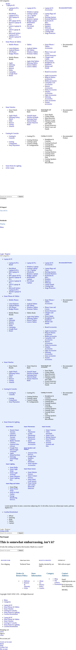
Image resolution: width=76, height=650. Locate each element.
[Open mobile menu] (2, 227)
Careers (41, 588)
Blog (56, 579)
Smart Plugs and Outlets (13, 483)
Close (2, 631)
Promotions (58, 584)
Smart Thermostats (29, 426)
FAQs (26, 588)
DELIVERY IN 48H (5, 560)
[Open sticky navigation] (4, 256)
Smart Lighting (10, 464)
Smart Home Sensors (30, 469)
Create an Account (6, 642)
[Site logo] (8, 194)
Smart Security (46, 426)
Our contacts (57, 581)
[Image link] (7, 574)
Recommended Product (65, 8)
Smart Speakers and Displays (29, 448)
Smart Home (9, 426)
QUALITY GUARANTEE (45, 560)
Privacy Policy (41, 585)
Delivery (27, 581)
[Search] (9, 197)
